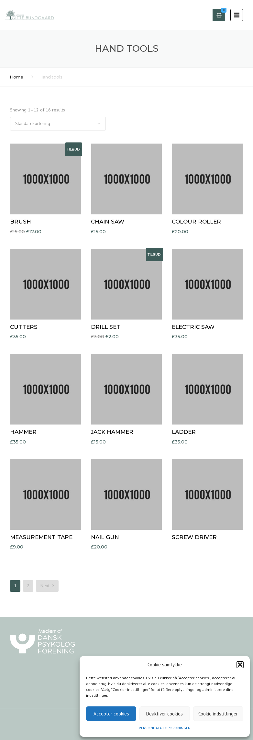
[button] (240, 665)
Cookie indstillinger (218, 714)
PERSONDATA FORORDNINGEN (165, 727)
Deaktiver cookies (164, 714)
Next (47, 586)
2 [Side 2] (28, 586)
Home (16, 76)
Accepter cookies (111, 714)
